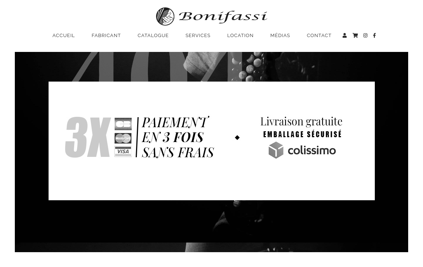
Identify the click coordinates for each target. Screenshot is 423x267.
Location (240, 35)
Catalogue (153, 35)
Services (198, 35)
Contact (319, 35)
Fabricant (106, 35)
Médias (280, 35)
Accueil (64, 35)
